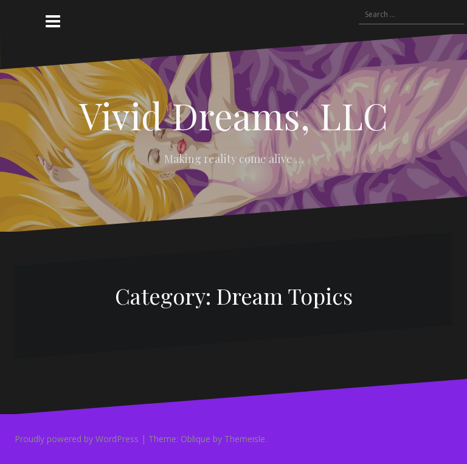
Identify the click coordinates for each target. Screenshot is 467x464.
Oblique (195, 439)
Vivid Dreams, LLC (233, 115)
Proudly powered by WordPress (77, 439)
